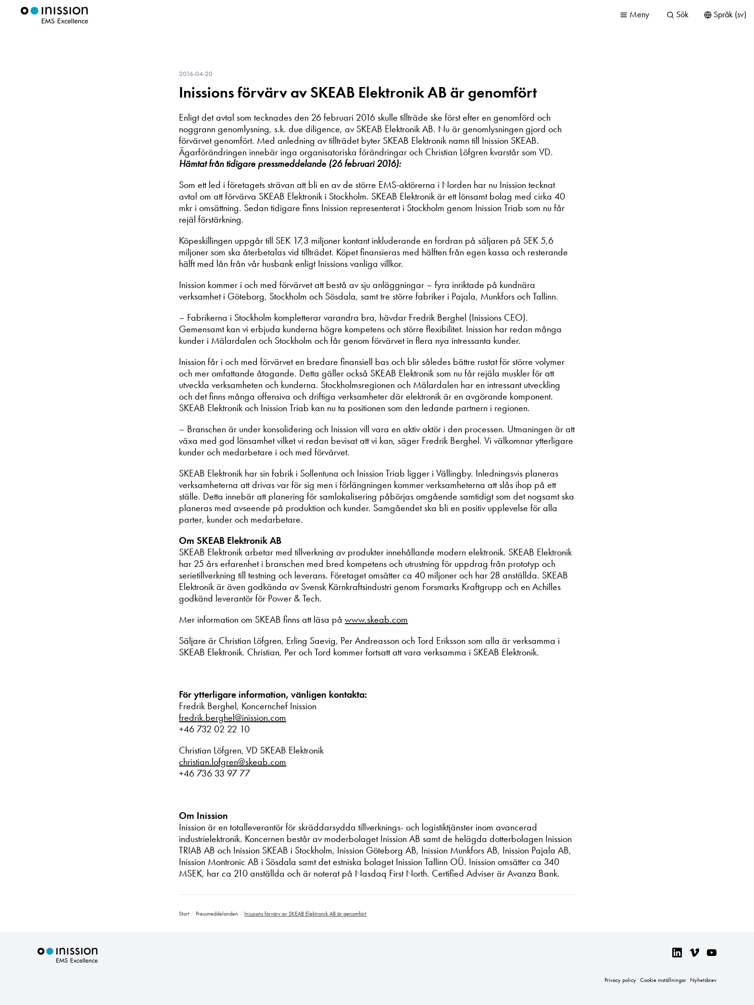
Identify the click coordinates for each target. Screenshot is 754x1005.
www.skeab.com (376, 619)
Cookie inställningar (663, 980)
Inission (54, 15)
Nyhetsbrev (703, 980)
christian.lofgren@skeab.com (232, 761)
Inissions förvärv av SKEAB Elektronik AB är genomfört (358, 92)
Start (184, 913)
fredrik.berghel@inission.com (232, 717)
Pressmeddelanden (217, 913)
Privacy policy (620, 980)
